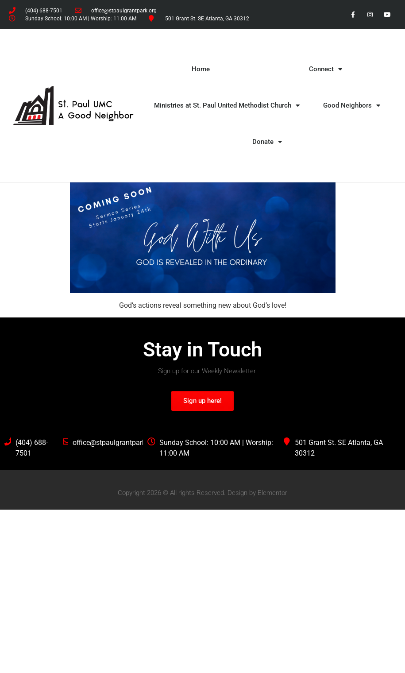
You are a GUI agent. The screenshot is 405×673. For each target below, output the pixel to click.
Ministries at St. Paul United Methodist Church (227, 105)
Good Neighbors (351, 105)
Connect (325, 69)
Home (201, 69)
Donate (267, 142)
